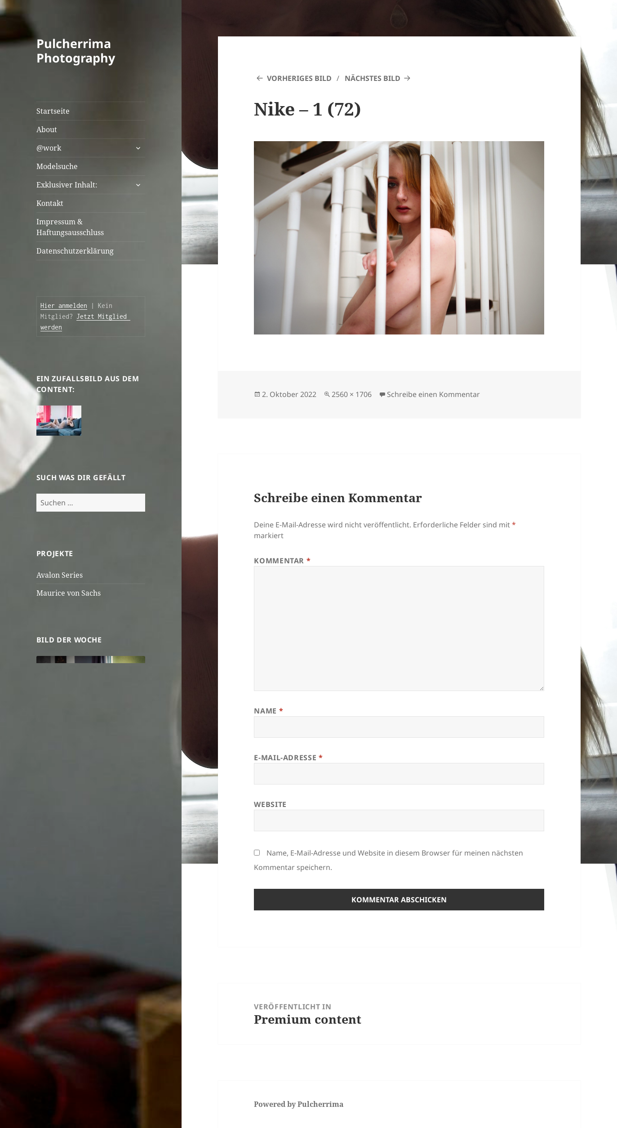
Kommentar (282, 561)
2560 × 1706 (352, 394)
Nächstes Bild (372, 78)
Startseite (53, 111)
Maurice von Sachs (68, 593)
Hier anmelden (63, 305)
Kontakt (49, 203)
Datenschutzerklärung (75, 251)
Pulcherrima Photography (75, 50)
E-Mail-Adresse (288, 757)
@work (48, 148)
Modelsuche (57, 166)
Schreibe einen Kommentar (433, 394)
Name (268, 711)
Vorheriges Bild (299, 78)
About (46, 129)
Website (270, 804)
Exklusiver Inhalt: (67, 185)
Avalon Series (59, 575)
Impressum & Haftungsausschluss (70, 227)
